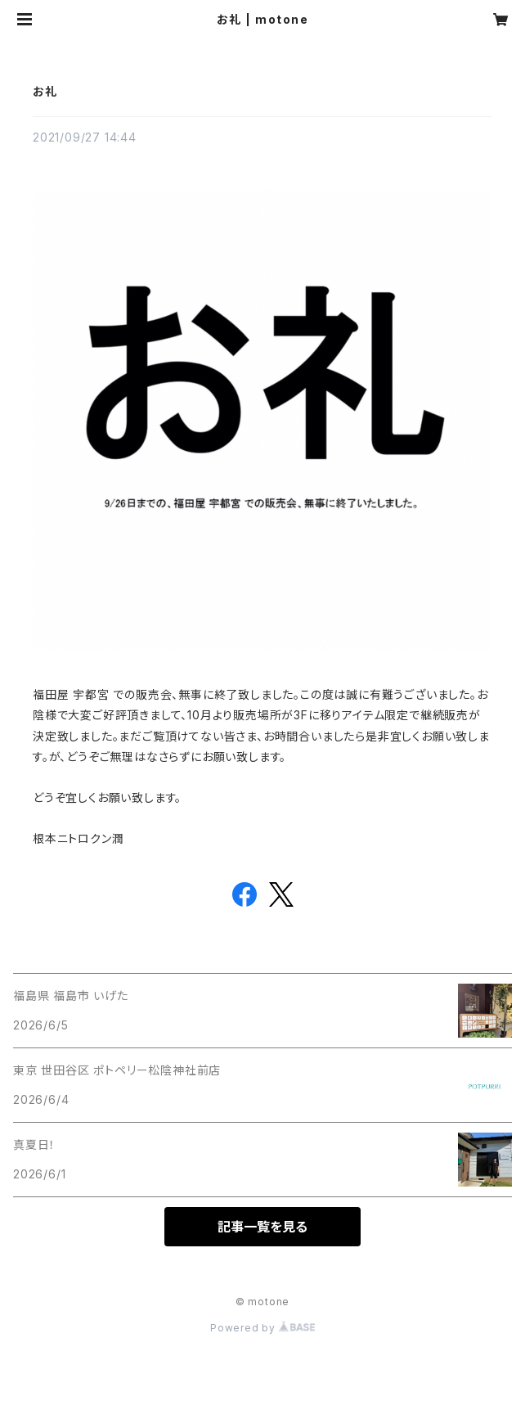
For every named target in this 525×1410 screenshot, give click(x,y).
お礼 (45, 91)
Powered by (262, 1328)
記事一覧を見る (262, 1227)
